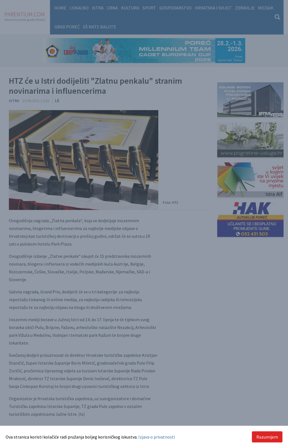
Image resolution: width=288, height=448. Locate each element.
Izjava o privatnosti (156, 437)
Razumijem (267, 437)
